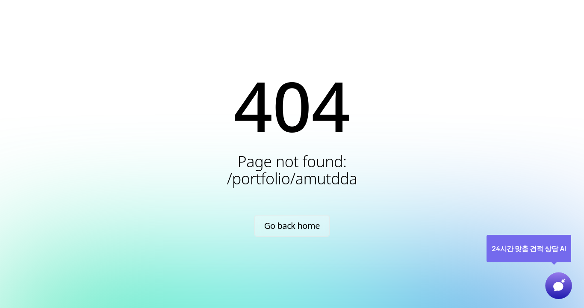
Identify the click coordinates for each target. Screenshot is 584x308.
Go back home (292, 225)
